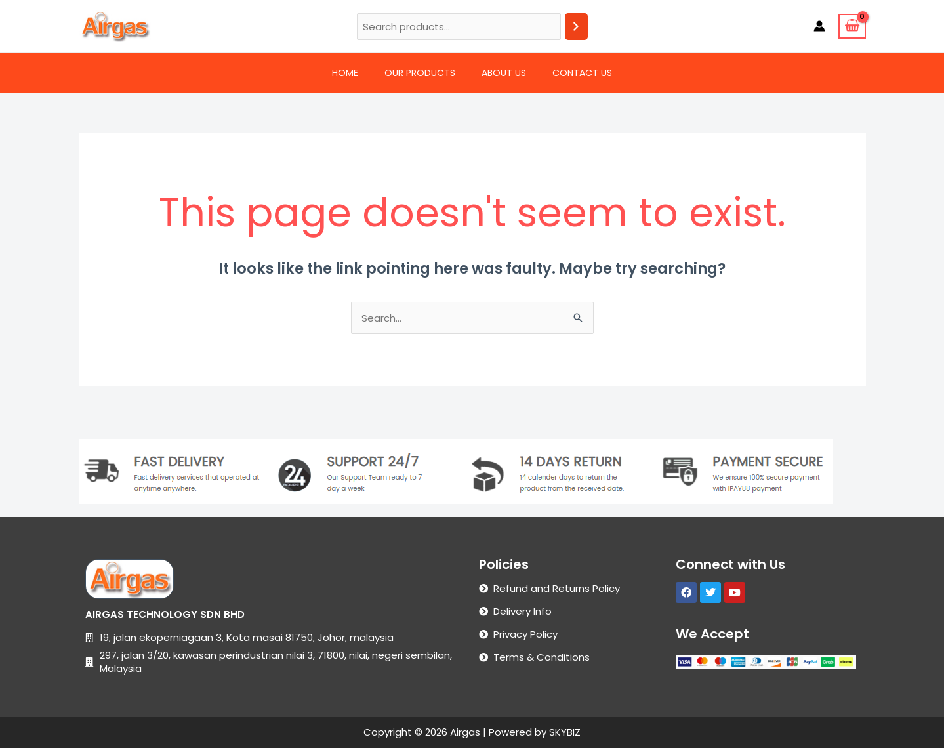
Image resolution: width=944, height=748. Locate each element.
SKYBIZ (565, 732)
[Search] (576, 26)
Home (345, 72)
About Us (504, 72)
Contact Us (582, 72)
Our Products (419, 72)
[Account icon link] (819, 26)
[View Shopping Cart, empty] (852, 26)
